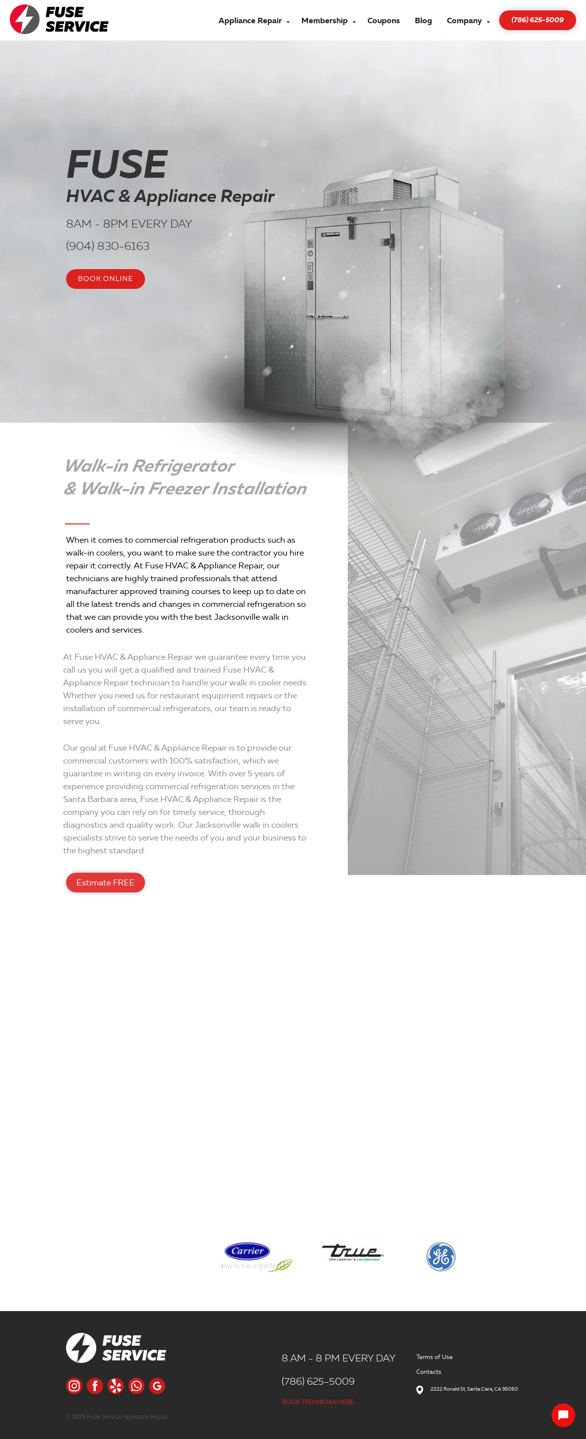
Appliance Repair (251, 20)
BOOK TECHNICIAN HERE (318, 1401)
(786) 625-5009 (318, 1381)
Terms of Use (434, 1356)
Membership (325, 20)
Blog (423, 20)
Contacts (428, 1371)
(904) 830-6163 (107, 246)
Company (465, 20)
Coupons (383, 20)
